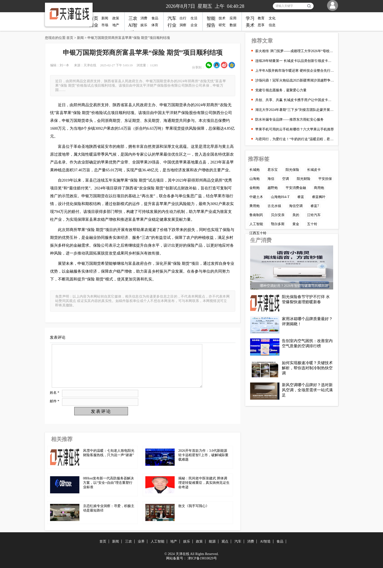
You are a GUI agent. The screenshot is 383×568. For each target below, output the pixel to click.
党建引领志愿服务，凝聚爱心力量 (281, 90)
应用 (233, 18)
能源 (212, 541)
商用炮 (319, 188)
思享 (261, 25)
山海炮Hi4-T (280, 197)
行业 (172, 25)
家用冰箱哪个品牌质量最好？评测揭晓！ (307, 321)
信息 (272, 25)
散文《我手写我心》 (193, 506)
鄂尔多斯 (278, 224)
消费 (143, 18)
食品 (154, 18)
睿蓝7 (314, 206)
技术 (222, 18)
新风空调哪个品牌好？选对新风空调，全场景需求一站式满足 (307, 390)
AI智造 (265, 541)
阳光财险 (303, 179)
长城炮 (254, 170)
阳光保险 (292, 170)
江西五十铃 (257, 233)
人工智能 (256, 224)
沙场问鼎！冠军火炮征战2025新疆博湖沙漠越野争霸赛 (294, 80)
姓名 (54, 392)
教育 (261, 18)
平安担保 (325, 179)
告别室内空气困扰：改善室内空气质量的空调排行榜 (307, 343)
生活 (194, 18)
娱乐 (143, 25)
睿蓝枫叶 (319, 197)
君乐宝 (272, 170)
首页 (93, 18)
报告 (211, 25)
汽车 (172, 18)
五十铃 (312, 224)
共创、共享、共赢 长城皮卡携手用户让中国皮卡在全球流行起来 (294, 100)
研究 (222, 25)
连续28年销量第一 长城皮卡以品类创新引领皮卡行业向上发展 (294, 61)
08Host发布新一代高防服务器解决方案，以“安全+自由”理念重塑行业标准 (108, 482)
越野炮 (272, 188)
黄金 (295, 224)
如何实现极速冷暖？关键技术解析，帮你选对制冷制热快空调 (307, 368)
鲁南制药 (256, 215)
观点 (225, 541)
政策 (115, 18)
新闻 (104, 18)
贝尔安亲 (278, 215)
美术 (250, 25)
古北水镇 (274, 206)
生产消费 (261, 240)
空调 (285, 179)
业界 (141, 541)
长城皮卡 (314, 170)
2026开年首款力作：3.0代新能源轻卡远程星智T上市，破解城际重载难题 (203, 455)
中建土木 (256, 197)
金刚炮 (254, 188)
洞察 (183, 25)
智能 (211, 18)
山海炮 (254, 179)
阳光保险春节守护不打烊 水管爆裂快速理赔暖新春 (306, 299)
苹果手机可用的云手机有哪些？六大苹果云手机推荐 (294, 129)
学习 (250, 18)
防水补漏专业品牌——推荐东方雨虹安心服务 (289, 119)
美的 (295, 215)
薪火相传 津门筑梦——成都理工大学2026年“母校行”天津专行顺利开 (294, 51)
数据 (233, 25)
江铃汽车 (314, 215)
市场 (104, 25)
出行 (183, 18)
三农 (132, 18)
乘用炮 (254, 206)
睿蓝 (300, 197)
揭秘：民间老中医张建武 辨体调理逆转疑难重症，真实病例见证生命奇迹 (204, 482)
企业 (194, 25)
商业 (93, 25)
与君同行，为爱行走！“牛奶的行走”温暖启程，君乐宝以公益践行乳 (294, 139)
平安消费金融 (296, 188)
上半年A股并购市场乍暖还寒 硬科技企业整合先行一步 (294, 70)
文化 (272, 18)
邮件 (54, 401)
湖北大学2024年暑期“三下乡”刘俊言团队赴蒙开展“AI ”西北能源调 (294, 110)
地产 (115, 25)
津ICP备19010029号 (202, 558)
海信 (270, 179)
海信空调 (296, 206)
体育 (154, 25)
